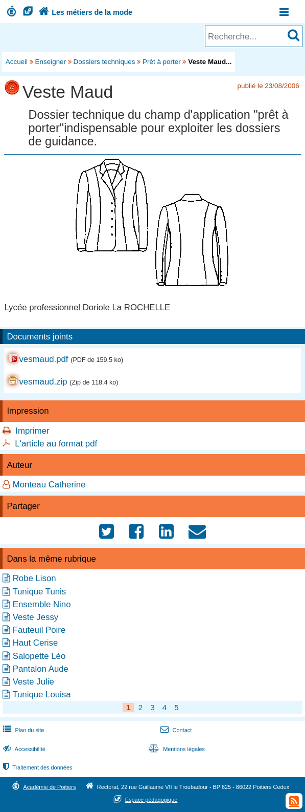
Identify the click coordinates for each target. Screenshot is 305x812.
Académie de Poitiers (49, 786)
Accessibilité (23, 749)
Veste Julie (33, 682)
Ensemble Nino (42, 604)
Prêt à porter (162, 62)
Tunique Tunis (39, 591)
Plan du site (22, 730)
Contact (175, 730)
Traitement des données (36, 767)
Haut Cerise (35, 643)
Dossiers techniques (104, 62)
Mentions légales (176, 749)
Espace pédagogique (151, 800)
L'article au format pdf (56, 443)
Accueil (17, 62)
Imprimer (32, 431)
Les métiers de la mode (84, 12)
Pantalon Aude (40, 669)
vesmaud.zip (43, 382)
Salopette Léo (39, 656)
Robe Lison (34, 578)
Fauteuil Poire (39, 630)
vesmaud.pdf (43, 359)
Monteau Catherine (49, 484)
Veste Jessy (36, 617)
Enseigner (50, 62)
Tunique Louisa (41, 694)
